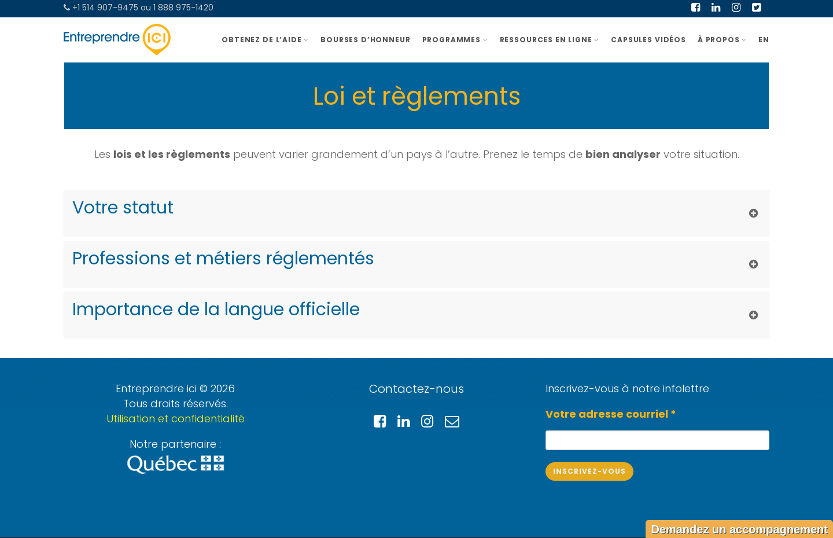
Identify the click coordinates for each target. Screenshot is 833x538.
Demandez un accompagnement (739, 529)
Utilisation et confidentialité (175, 418)
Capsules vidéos (648, 40)
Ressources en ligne (550, 40)
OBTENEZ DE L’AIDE (265, 40)
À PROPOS (722, 40)
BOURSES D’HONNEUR (365, 40)
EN (763, 40)
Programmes (455, 40)
